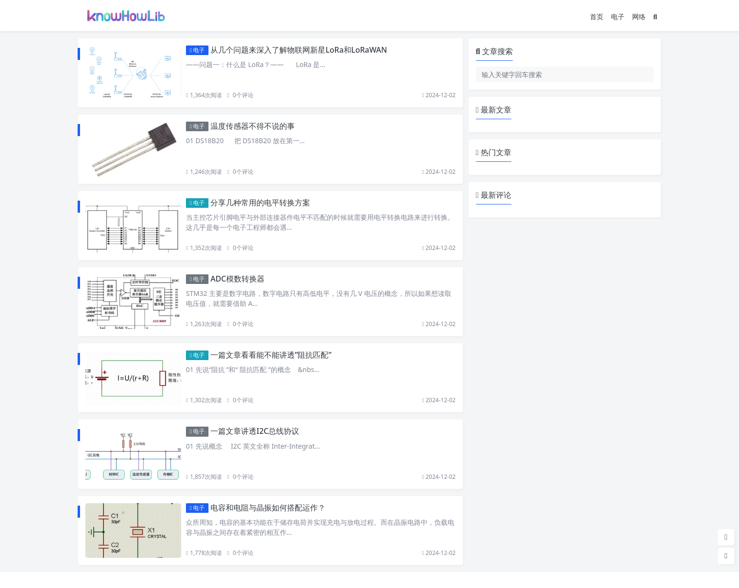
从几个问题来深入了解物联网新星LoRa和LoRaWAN (298, 50)
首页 (596, 16)
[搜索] (655, 16)
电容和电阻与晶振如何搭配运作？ (267, 507)
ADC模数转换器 (237, 278)
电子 (617, 16)
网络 (639, 16)
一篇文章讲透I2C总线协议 (254, 431)
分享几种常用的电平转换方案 (260, 202)
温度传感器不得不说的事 (252, 126)
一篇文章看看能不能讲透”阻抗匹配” (270, 355)
